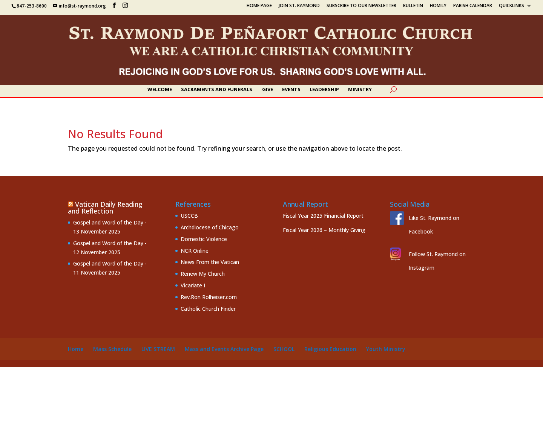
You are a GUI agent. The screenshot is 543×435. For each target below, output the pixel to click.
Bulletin (413, 6)
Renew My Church (203, 273)
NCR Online (195, 250)
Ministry (360, 90)
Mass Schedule (112, 349)
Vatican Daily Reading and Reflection (105, 207)
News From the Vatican (210, 262)
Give (267, 90)
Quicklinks (511, 6)
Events (291, 90)
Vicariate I (193, 285)
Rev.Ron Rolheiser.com (209, 297)
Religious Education (330, 349)
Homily (438, 6)
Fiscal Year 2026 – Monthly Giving (324, 230)
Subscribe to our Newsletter (361, 6)
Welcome (159, 90)
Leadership (324, 90)
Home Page (259, 6)
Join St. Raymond (299, 6)
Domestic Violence (204, 239)
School (284, 349)
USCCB (189, 215)
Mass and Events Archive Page (224, 349)
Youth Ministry (385, 349)
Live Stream (158, 349)
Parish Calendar (472, 6)
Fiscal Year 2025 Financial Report (323, 215)
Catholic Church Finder (208, 308)
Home (75, 349)
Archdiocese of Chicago (210, 227)
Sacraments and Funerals (216, 90)
